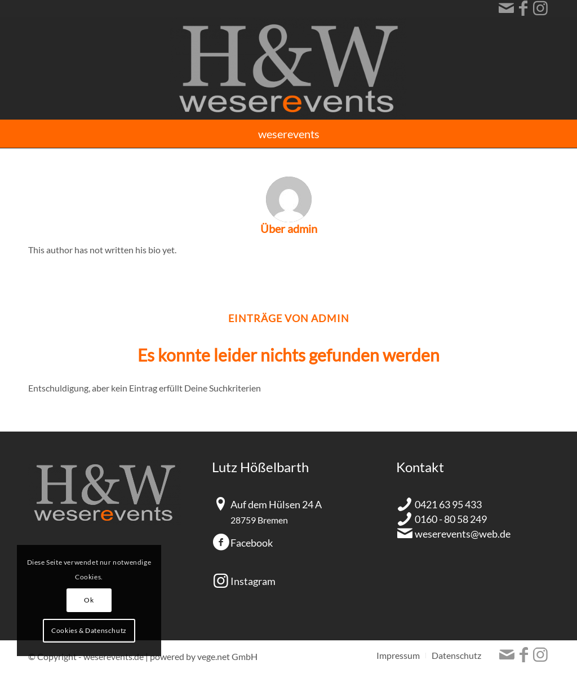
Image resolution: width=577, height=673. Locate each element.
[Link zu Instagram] (540, 8)
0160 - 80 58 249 (451, 519)
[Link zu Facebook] (523, 8)
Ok (89, 600)
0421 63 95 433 (448, 504)
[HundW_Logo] (288, 68)
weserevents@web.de (463, 533)
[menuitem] (289, 134)
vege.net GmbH (227, 656)
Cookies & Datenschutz (89, 630)
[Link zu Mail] (506, 8)
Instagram (253, 581)
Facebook (251, 542)
